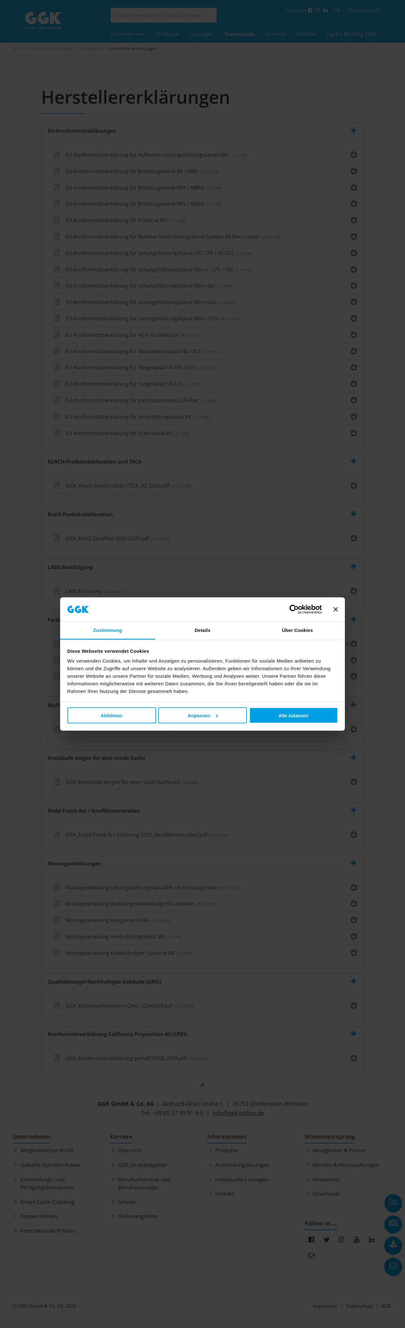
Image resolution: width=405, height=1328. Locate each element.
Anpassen (203, 715)
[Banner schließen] (335, 609)
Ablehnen (111, 715)
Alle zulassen (293, 715)
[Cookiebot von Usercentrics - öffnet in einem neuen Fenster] (294, 609)
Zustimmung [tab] (107, 630)
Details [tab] (202, 630)
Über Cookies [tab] (297, 630)
